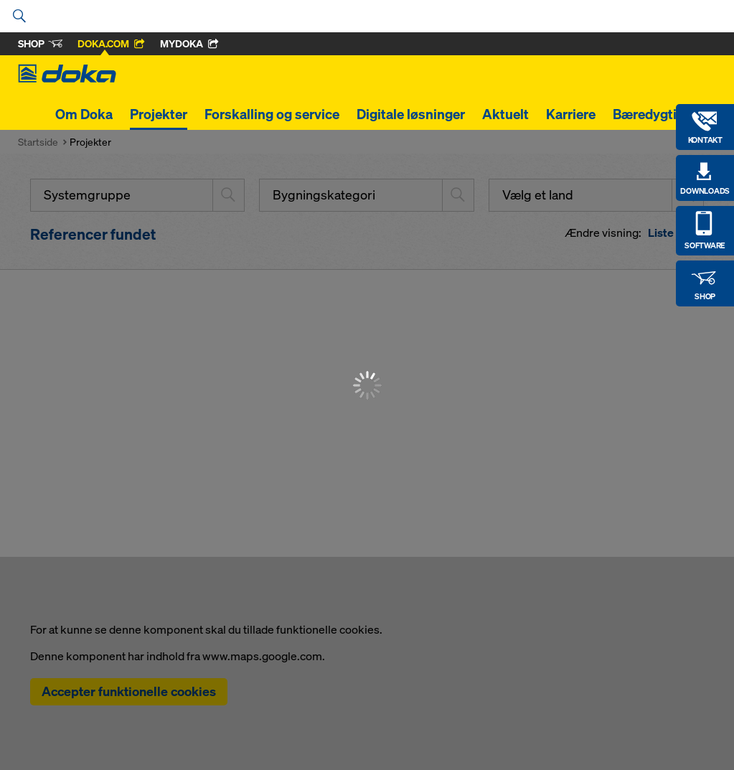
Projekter (158, 114)
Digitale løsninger (411, 114)
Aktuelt (505, 114)
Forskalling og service (271, 114)
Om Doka (84, 114)
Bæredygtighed (660, 114)
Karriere (571, 114)
